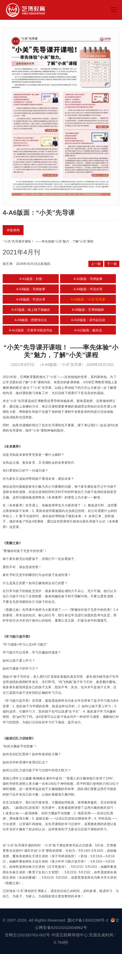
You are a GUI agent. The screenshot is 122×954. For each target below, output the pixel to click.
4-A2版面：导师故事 (88, 279)
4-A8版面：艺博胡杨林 (88, 310)
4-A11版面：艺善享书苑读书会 (30, 330)
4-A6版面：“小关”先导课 (88, 299)
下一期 (112, 264)
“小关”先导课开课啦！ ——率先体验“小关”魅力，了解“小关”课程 (48, 241)
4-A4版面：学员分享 (88, 289)
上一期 (96, 264)
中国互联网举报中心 (69, 935)
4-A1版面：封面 (30, 279)
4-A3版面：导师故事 (30, 289)
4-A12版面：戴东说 (88, 330)
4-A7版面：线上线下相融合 (30, 310)
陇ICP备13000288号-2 (88, 920)
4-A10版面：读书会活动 (88, 320)
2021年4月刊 (21, 252)
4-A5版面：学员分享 (30, 299)
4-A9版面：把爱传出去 (31, 320)
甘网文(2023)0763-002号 (27, 935)
